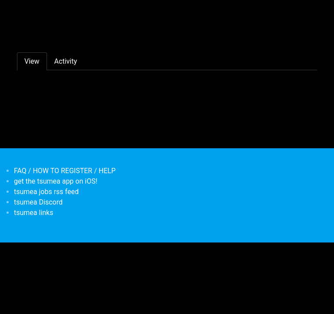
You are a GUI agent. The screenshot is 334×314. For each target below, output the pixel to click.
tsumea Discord (38, 202)
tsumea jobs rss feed (46, 192)
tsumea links (33, 212)
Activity (65, 61)
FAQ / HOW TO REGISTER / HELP (65, 171)
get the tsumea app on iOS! (55, 181)
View (32, 61)
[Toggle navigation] (22, 12)
